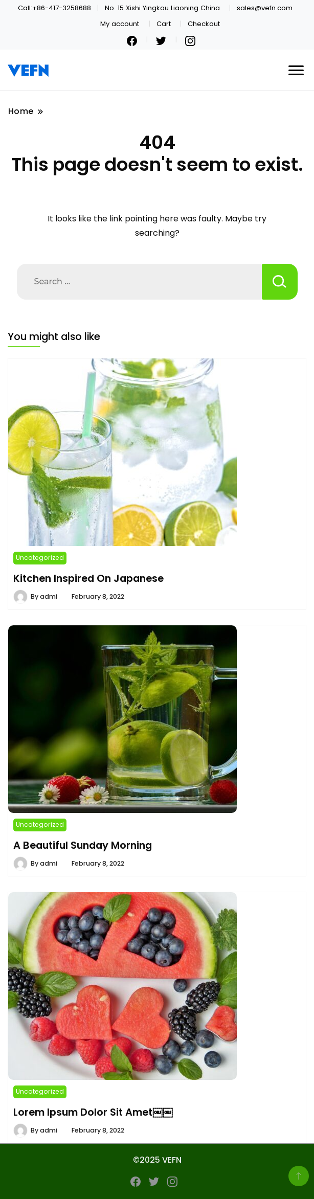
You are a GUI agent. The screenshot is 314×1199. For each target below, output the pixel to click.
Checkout (204, 24)
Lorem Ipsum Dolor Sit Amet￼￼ (93, 1112)
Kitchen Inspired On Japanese (88, 578)
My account (119, 24)
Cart (163, 24)
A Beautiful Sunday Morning (82, 845)
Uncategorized (40, 557)
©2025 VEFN (157, 1160)
